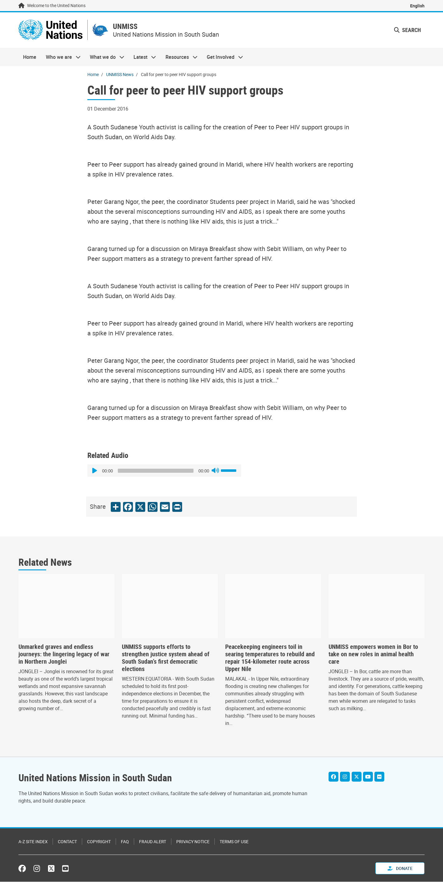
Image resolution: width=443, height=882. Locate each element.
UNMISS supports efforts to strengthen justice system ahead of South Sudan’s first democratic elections (166, 658)
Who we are (60, 57)
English (417, 6)
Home (29, 57)
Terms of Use (234, 842)
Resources (179, 57)
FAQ (125, 842)
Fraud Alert (152, 842)
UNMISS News (120, 75)
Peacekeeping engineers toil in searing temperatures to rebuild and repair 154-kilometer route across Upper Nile (270, 658)
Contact (67, 842)
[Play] (95, 471)
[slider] (156, 471)
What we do (104, 57)
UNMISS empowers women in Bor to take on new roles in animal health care (373, 654)
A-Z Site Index (33, 842)
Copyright (99, 842)
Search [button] (407, 30)
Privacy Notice (193, 842)
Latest (142, 57)
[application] (164, 471)
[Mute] (215, 471)
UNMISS (127, 26)
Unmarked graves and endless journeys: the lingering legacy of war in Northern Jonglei (64, 654)
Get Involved (222, 57)
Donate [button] (400, 869)
